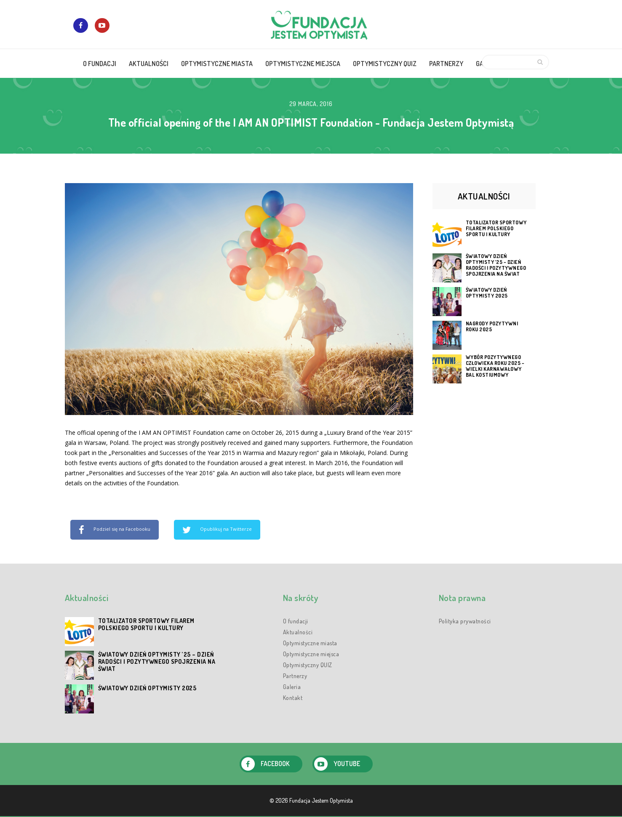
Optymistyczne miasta (310, 643)
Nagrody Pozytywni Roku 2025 (492, 327)
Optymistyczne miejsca (311, 653)
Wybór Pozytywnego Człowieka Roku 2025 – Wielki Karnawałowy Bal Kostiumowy (495, 366)
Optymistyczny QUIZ (307, 664)
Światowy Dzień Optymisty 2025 (487, 293)
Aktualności (298, 632)
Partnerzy (295, 675)
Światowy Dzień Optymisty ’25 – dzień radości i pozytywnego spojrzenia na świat (496, 265)
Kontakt (293, 697)
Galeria (292, 686)
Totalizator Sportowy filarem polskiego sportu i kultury (496, 228)
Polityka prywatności (465, 621)
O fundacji (295, 621)
